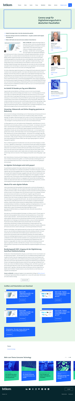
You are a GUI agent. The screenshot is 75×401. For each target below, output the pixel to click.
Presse (36, 5)
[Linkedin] (26, 390)
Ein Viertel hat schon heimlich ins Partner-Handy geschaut (11, 376)
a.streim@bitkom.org (58, 48)
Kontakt (68, 389)
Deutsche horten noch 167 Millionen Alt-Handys (63, 377)
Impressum (70, 394)
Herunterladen (22, 300)
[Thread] (33, 390)
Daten (25, 5)
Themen (19, 5)
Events (31, 5)
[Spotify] (45, 390)
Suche (69, 4)
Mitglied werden (63, 5)
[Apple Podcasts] (42, 390)
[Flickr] (48, 390)
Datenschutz (64, 394)
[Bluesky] (39, 390)
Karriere (55, 5)
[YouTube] (29, 390)
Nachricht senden (54, 72)
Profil (52, 50)
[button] (69, 357)
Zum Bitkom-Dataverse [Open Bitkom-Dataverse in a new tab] (55, 95)
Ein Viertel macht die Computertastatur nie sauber (29, 376)
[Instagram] (36, 390)
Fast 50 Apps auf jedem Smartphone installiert (45, 376)
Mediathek (43, 5)
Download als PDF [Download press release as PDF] (25, 279)
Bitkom (49, 5)
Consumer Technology (11, 349)
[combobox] (4, 394)
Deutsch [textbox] (4, 394)
